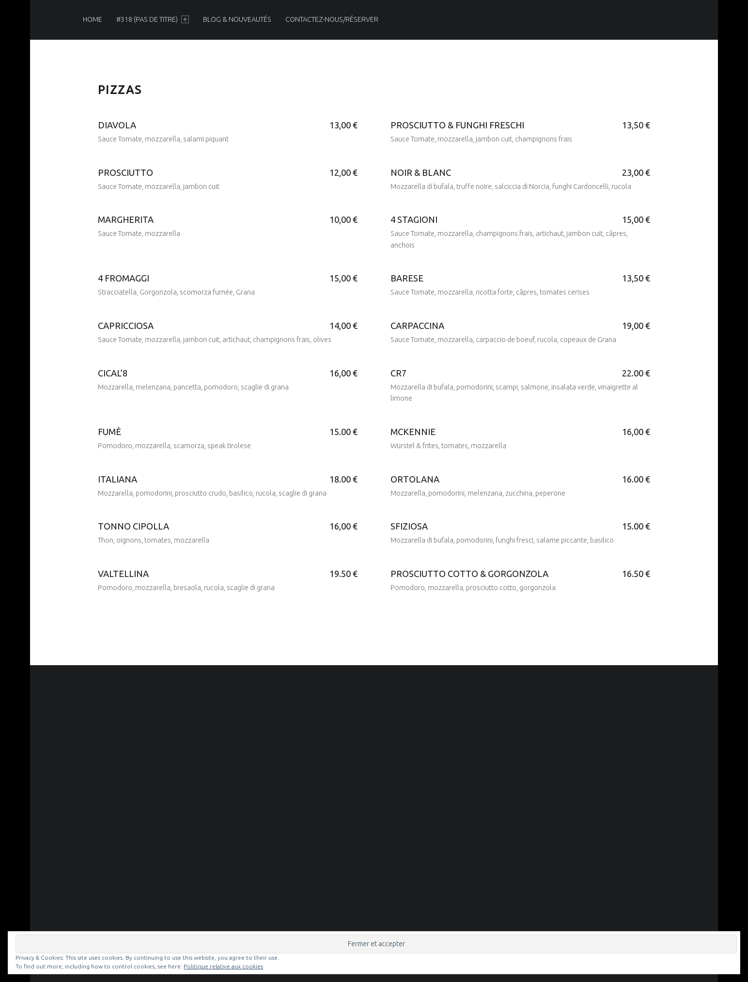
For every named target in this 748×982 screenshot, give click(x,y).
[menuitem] (92, 19)
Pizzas (120, 89)
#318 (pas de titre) (152, 19)
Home (92, 19)
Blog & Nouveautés (237, 19)
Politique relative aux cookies (223, 966)
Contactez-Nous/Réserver (331, 19)
